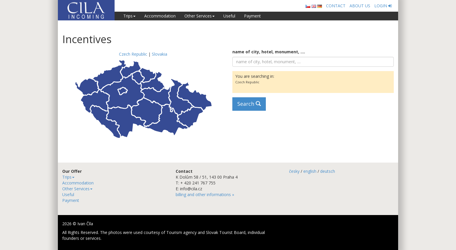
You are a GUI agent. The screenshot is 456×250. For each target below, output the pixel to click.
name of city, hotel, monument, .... (268, 51)
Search (249, 103)
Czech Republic (133, 54)
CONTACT (335, 5)
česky (294, 171)
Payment (252, 16)
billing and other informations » (205, 194)
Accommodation (160, 16)
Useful (229, 16)
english (309, 171)
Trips (129, 16)
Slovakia (159, 54)
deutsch (327, 171)
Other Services (199, 16)
